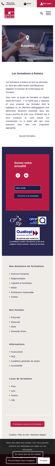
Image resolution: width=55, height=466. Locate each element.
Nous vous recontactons (10, 3)
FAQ (13, 356)
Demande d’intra (18, 331)
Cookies (12, 435)
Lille (13, 400)
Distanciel (15, 322)
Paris (13, 386)
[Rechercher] (40, 13)
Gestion (14, 297)
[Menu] (47, 13)
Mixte (13, 326)
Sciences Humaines (20, 274)
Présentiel (15, 317)
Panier (29, 3)
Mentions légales (38, 435)
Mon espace (47, 3)
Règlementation (18, 278)
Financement (17, 352)
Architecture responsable (22, 292)
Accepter (44, 461)
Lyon (13, 391)
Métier (14, 287)
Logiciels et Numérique (21, 283)
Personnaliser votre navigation (21, 461)
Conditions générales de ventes (25, 361)
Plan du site (23, 435)
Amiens (14, 395)
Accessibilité (16, 365)
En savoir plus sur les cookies (28, 454)
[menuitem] (9, 3)
